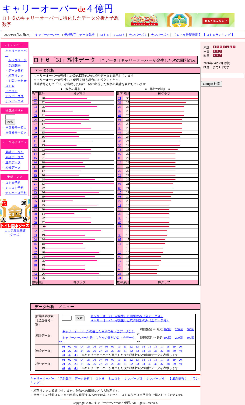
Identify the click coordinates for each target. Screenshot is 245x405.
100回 (167, 329)
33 (35, 235)
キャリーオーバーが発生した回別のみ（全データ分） (127, 316)
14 (35, 153)
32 (35, 231)
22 (35, 188)
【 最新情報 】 (178, 378)
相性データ (13, 167)
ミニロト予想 (14, 188)
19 (35, 175)
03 (35, 106)
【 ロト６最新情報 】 (187, 34)
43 (35, 278)
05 (35, 115)
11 (35, 141)
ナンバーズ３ (138, 34)
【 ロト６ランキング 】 (218, 34)
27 (35, 209)
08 (35, 128)
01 (35, 98)
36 (35, 248)
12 (35, 145)
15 (35, 158)
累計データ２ (14, 157)
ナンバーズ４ (160, 34)
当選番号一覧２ (16, 133)
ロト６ (104, 34)
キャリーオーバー (47, 34)
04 (35, 111)
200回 (179, 329)
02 (35, 102)
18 (35, 170)
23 (35, 192)
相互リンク (16, 75)
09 (35, 132)
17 (35, 166)
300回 (190, 329)
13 (35, 149)
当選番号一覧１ (16, 127)
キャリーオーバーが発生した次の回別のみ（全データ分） (130, 320)
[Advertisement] (115, 49)
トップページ (17, 60)
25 (35, 201)
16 (35, 162)
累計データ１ (14, 152)
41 (35, 269)
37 (35, 252)
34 (35, 239)
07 (35, 123)
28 (35, 213)
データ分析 (86, 34)
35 (35, 243)
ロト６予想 (13, 182)
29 (35, 218)
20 (35, 179)
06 (35, 119)
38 (35, 256)
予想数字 (70, 34)
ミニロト (119, 34)
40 (35, 265)
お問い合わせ (17, 80)
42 (35, 273)
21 (35, 183)
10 (35, 136)
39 (35, 260)
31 (35, 226)
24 (35, 196)
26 (35, 205)
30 (35, 222)
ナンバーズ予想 (16, 193)
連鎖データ (13, 162)
